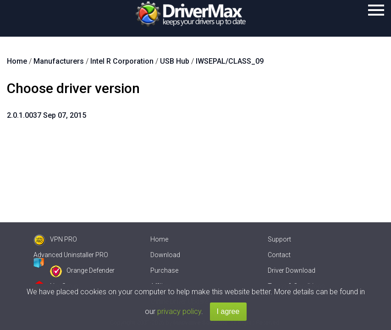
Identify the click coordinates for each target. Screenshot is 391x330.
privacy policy (179, 311)
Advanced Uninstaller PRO (70, 255)
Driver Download (291, 270)
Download (165, 255)
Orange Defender (82, 270)
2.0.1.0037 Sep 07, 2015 (46, 115)
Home (159, 239)
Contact (279, 255)
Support (279, 239)
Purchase (164, 270)
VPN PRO (55, 239)
